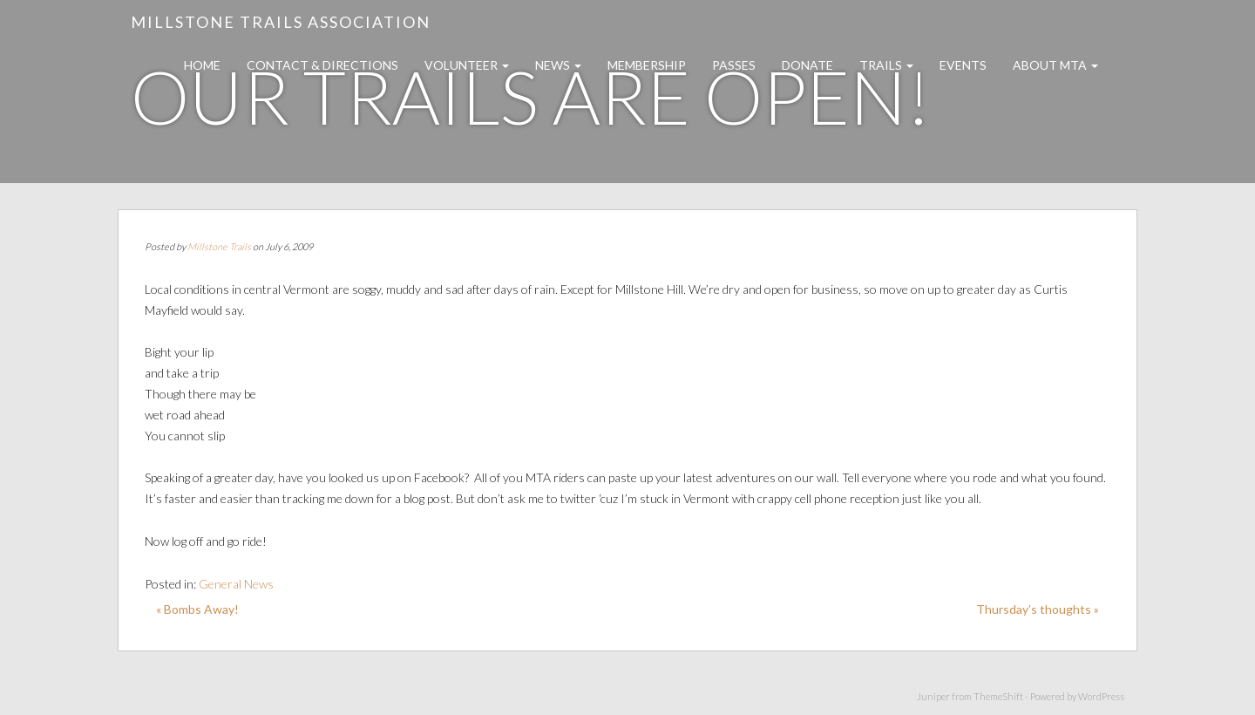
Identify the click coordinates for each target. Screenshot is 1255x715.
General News (236, 583)
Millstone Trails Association (281, 21)
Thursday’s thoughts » (1037, 609)
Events (963, 65)
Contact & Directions (322, 65)
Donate (807, 65)
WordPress (1101, 696)
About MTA (1055, 65)
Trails (886, 65)
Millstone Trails (219, 246)
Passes (734, 65)
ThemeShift (998, 696)
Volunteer (466, 65)
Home (202, 65)
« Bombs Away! (197, 609)
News (558, 65)
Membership (646, 65)
